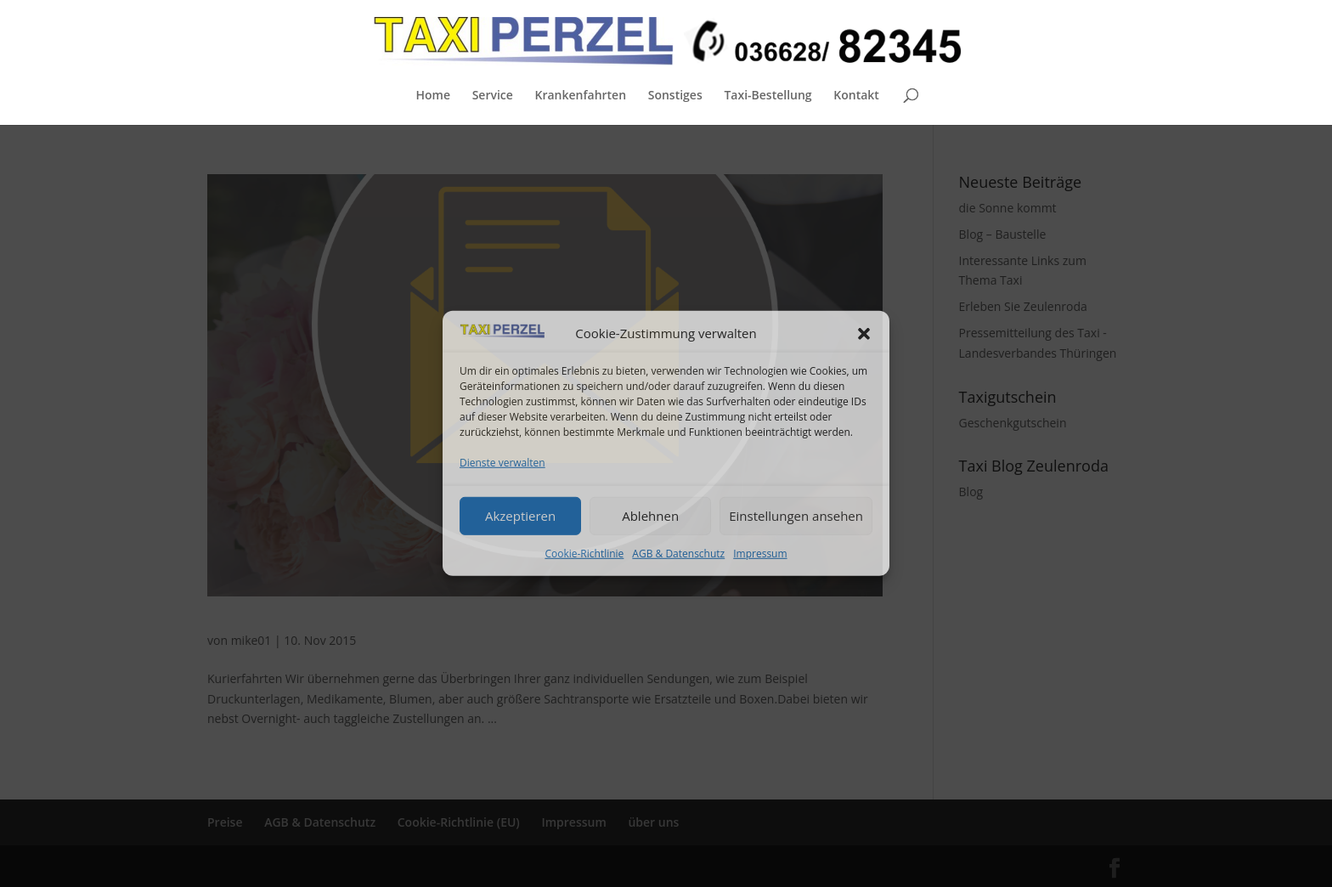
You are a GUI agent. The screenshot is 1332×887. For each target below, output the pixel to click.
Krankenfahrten (580, 96)
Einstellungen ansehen (796, 515)
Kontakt (856, 96)
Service (492, 96)
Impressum (760, 552)
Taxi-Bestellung (767, 96)
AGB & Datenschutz (678, 552)
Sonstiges (675, 96)
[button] (863, 333)
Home (432, 96)
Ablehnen (650, 515)
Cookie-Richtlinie (584, 552)
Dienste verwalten (502, 462)
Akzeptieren (520, 515)
